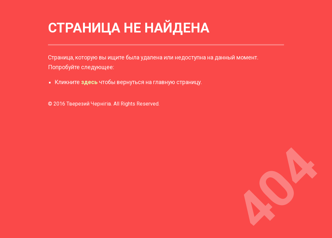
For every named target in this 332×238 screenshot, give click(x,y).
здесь (89, 82)
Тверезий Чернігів (88, 104)
